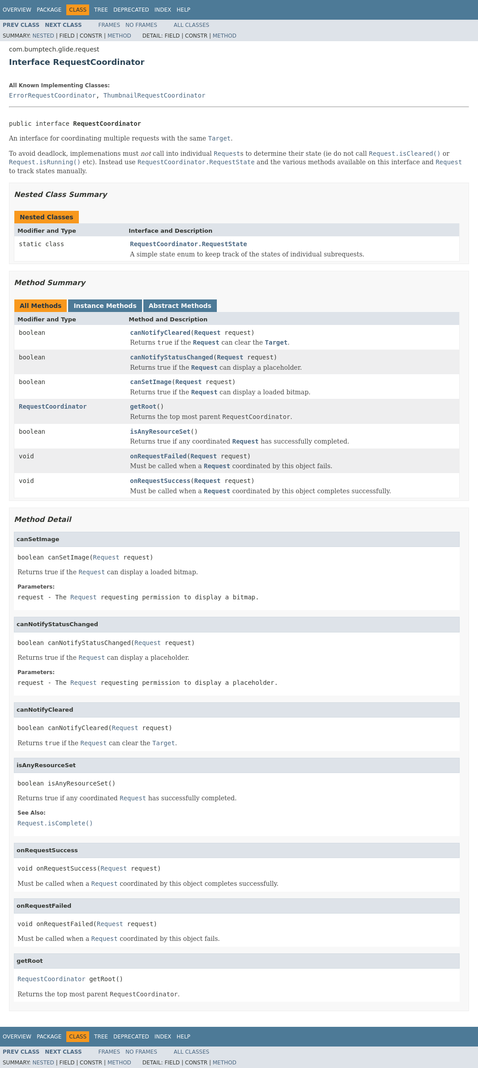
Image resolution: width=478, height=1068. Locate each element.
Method (119, 36)
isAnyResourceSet (160, 431)
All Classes (191, 25)
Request (207, 332)
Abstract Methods (180, 305)
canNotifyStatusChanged (171, 357)
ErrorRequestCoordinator (52, 95)
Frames (110, 25)
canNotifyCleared (160, 332)
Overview (17, 10)
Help (183, 10)
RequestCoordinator (53, 406)
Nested (43, 36)
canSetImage (151, 381)
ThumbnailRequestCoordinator (154, 95)
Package (49, 10)
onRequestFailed (158, 456)
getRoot (143, 406)
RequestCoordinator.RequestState (188, 244)
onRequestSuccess (160, 480)
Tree (101, 10)
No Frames (141, 25)
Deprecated (131, 10)
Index (163, 10)
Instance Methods (104, 305)
